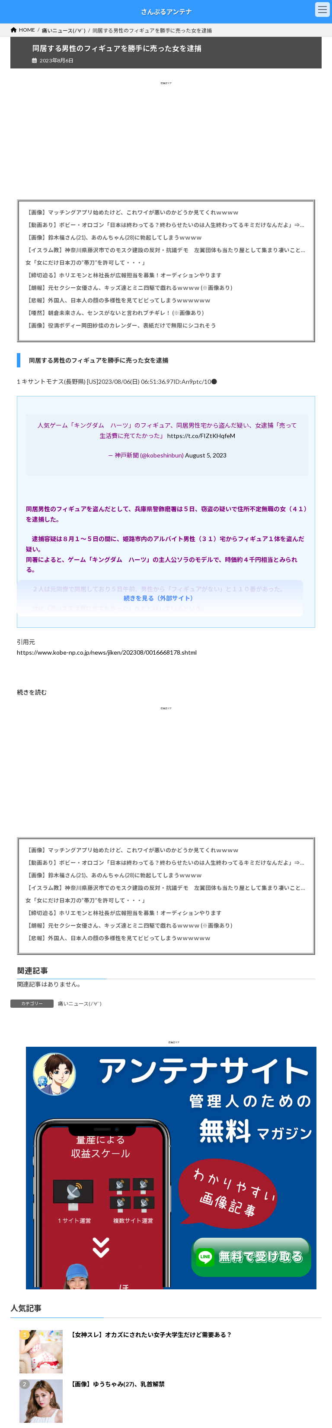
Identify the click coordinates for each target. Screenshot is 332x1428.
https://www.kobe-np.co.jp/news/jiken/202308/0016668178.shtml (107, 652)
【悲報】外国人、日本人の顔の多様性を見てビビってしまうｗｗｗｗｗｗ (118, 300)
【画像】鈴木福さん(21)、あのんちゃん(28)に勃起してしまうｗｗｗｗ (114, 237)
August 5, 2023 (206, 455)
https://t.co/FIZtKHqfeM (201, 435)
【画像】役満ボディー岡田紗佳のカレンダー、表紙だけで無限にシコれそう (121, 325)
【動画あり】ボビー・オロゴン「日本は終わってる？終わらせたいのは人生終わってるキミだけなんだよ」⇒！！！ (166, 225)
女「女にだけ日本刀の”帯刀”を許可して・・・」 (87, 263)
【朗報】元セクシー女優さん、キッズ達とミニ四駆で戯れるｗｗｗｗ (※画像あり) (129, 288)
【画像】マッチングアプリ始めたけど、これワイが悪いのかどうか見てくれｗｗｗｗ (132, 212)
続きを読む (32, 692)
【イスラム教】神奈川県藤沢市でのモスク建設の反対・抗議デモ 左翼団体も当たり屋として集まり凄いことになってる (166, 250)
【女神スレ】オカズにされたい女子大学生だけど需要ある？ (150, 1334)
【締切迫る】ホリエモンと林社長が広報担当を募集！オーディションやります (124, 275)
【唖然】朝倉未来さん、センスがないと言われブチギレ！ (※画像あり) (115, 313)
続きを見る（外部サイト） (160, 598)
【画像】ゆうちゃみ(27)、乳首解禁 (117, 1384)
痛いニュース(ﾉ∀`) (80, 1003)
